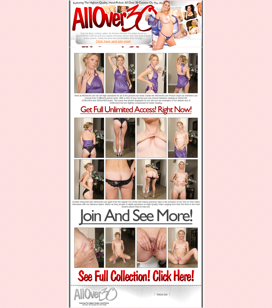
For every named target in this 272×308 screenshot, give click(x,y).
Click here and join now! (113, 41)
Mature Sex (162, 294)
